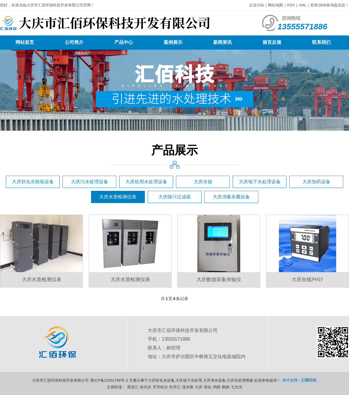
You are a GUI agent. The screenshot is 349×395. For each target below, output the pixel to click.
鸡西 (216, 387)
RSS (291, 5)
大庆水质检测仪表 (117, 196)
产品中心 (123, 42)
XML (303, 5)
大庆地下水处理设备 (260, 181)
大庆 (198, 387)
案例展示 (173, 42)
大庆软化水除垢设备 (33, 181)
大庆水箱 (203, 181)
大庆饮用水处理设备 (146, 181)
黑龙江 (132, 387)
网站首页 (24, 42)
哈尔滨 (145, 387)
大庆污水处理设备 (89, 181)
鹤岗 (225, 387)
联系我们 (321, 42)
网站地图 (275, 5)
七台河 (236, 387)
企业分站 (256, 5)
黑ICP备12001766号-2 (109, 380)
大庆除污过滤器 (174, 196)
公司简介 (74, 42)
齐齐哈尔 (160, 387)
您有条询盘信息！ (329, 5)
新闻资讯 (222, 42)
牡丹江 (175, 387)
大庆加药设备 (316, 181)
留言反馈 (272, 42)
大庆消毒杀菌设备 (231, 196)
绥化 (207, 387)
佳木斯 (187, 387)
